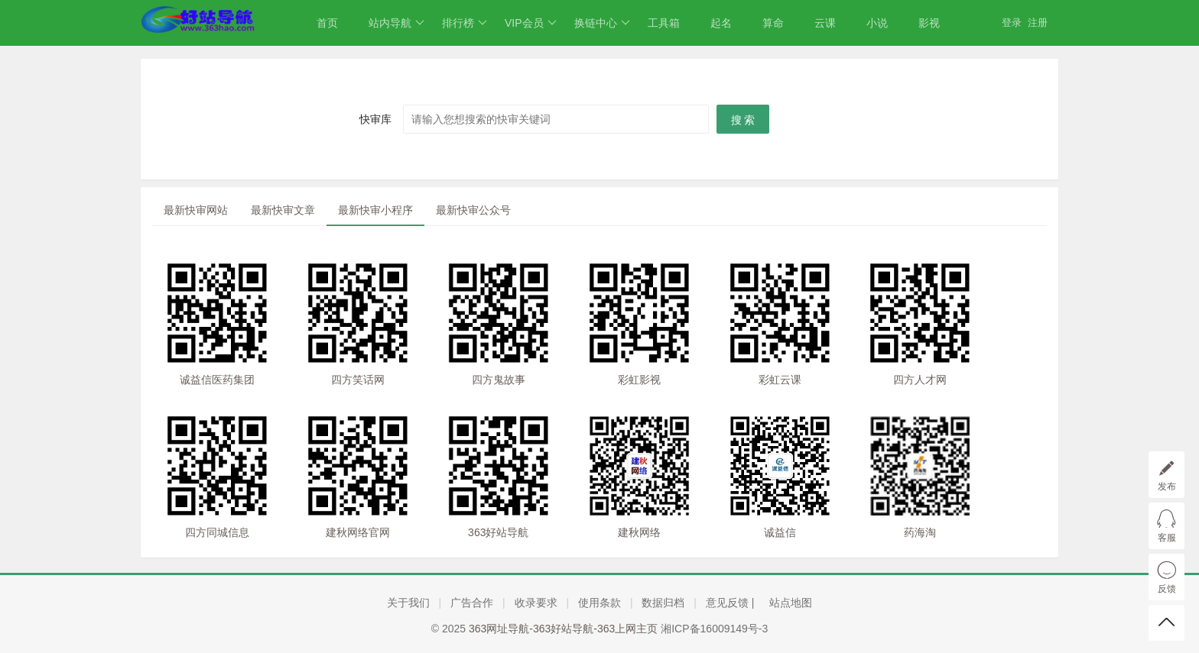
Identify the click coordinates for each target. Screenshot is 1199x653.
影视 (929, 23)
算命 (773, 23)
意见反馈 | (731, 602)
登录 (1012, 22)
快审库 (375, 119)
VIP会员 (531, 23)
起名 (721, 23)
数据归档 (663, 602)
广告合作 (471, 602)
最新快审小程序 (375, 210)
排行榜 (464, 23)
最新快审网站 (196, 210)
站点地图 (790, 602)
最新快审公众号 (473, 210)
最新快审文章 (283, 210)
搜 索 (743, 120)
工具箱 (664, 23)
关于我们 (408, 602)
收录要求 (536, 602)
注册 (1038, 22)
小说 (877, 23)
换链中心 (602, 23)
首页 (327, 23)
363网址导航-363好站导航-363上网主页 (563, 628)
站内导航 (396, 23)
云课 (825, 23)
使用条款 (599, 602)
